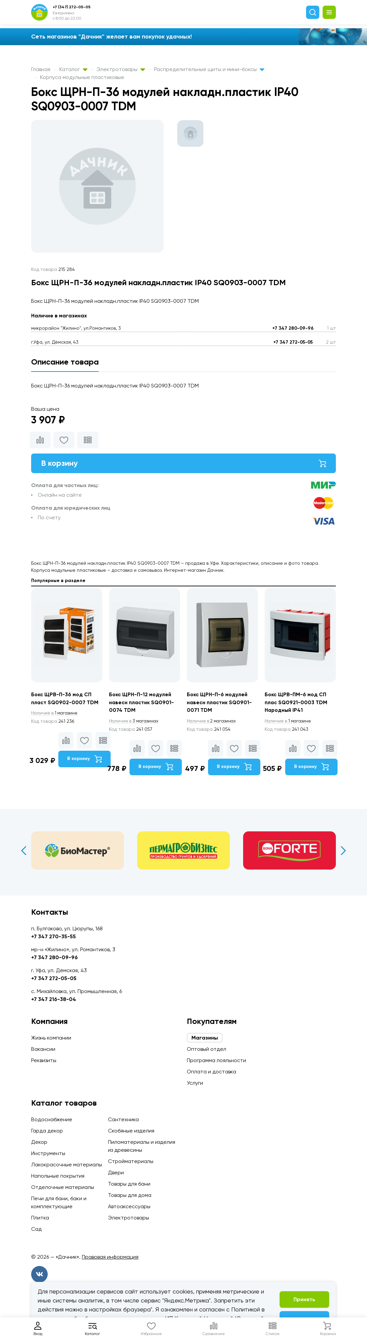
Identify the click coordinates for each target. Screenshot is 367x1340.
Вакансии (43, 1049)
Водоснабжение (51, 1119)
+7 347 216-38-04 (53, 999)
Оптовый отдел (206, 1049)
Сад (36, 1229)
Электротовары (120, 69)
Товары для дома (129, 1195)
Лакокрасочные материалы (66, 1164)
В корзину (183, 463)
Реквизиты (43, 1060)
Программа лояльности (216, 1060)
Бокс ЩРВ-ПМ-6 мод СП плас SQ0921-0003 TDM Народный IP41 (296, 703)
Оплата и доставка (211, 1071)
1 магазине (55, 713)
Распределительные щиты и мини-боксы (209, 69)
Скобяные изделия (131, 1131)
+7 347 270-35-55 (53, 936)
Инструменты (48, 1153)
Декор (39, 1142)
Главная (40, 69)
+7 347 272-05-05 (293, 342)
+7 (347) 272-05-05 (71, 7)
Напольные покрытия (57, 1176)
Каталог (73, 69)
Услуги (195, 1083)
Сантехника (123, 1119)
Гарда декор (47, 1131)
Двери (116, 1172)
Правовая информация (110, 1257)
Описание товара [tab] (65, 362)
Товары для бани (129, 1184)
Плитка (40, 1217)
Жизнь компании (51, 1038)
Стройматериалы (130, 1161)
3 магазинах (135, 721)
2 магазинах (212, 721)
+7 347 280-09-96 (293, 328)
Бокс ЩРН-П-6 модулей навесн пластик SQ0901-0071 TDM (220, 703)
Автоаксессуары (129, 1206)
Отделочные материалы (62, 1187)
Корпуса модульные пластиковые (82, 77)
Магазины (204, 1038)
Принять (304, 1299)
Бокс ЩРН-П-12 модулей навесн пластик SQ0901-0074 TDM (142, 703)
